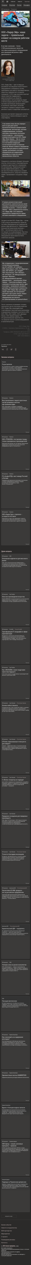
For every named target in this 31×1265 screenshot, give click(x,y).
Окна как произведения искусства (13, 597)
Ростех (19, 5)
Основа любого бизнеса (10, 705)
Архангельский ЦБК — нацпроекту (13, 929)
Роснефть (27, 5)
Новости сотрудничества (9, 1228)
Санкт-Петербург (12, 594)
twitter (11, 349)
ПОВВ (10, 962)
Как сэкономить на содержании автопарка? (12, 1038)
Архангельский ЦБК (12, 888)
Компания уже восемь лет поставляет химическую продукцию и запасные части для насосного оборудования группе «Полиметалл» (15, 445)
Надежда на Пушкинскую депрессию (14, 1182)
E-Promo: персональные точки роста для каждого (14, 743)
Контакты (4, 1242)
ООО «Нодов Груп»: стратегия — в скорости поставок (12, 515)
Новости (20, 1)
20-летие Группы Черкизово (21, 703)
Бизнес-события (6, 1225)
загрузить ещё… (9, 1216)
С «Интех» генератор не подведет (13, 780)
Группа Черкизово (12, 703)
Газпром (4, 5)
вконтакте (2, 349)
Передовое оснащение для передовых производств (14, 817)
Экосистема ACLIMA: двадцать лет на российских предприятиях (13, 891)
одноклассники (15, 349)
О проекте (4, 1237)
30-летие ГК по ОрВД (18, 629)
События (13, 1)
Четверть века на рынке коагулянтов (14, 965)
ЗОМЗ (10, 556)
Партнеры (27, 1)
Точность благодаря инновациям (13, 854)
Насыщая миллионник (9, 1001)
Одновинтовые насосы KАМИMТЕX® (14, 1075)
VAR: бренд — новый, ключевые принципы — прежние (12, 1145)
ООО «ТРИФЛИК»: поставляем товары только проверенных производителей (14, 440)
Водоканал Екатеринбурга (13, 1034)
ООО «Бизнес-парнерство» (9, 1246)
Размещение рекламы (8, 1240)
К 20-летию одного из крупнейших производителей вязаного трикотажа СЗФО (15, 674)
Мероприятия (5, 1234)
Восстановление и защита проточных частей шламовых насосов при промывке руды (14, 402)
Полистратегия (7, 364)
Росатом (12, 5)
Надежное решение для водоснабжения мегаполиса (15, 1077)
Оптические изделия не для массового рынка (15, 559)
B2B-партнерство (5, 9)
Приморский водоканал (13, 1141)
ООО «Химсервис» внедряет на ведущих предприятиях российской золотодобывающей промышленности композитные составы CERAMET (15, 408)
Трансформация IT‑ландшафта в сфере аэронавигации (14, 633)
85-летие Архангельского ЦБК (22, 888)
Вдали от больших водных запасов (13, 1108)
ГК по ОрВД (11, 629)
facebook (7, 349)
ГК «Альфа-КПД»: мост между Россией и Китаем (14, 477)
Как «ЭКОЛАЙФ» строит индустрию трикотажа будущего (13, 671)
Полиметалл (14, 9)
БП (7, 1)
